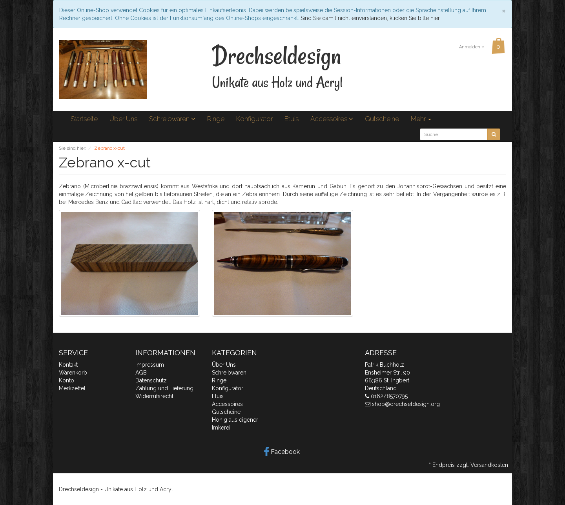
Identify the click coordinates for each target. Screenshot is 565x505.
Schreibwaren (172, 119)
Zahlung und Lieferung (164, 388)
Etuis (291, 119)
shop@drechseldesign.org (406, 404)
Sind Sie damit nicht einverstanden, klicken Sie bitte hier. (371, 18)
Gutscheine (382, 119)
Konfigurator (254, 119)
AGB (141, 372)
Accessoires (331, 119)
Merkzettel (72, 388)
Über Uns (123, 119)
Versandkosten (489, 465)
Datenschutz (151, 380)
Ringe (215, 119)
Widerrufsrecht (154, 396)
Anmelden (471, 47)
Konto (66, 380)
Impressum (149, 365)
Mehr (421, 119)
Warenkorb (73, 372)
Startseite (84, 119)
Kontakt (68, 365)
